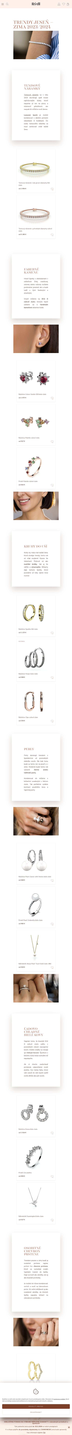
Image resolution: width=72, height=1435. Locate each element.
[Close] (68, 1427)
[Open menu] (3, 4)
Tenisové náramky (31, 95)
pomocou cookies (59, 1399)
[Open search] (8, 4)
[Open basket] (68, 4)
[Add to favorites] (52, 189)
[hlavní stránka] (36, 6)
